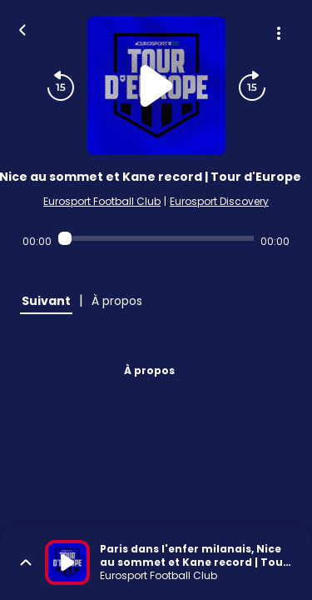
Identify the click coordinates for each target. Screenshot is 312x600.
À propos (149, 370)
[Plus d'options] (278, 33)
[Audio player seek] (156, 238)
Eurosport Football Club (102, 201)
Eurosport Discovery (219, 201)
